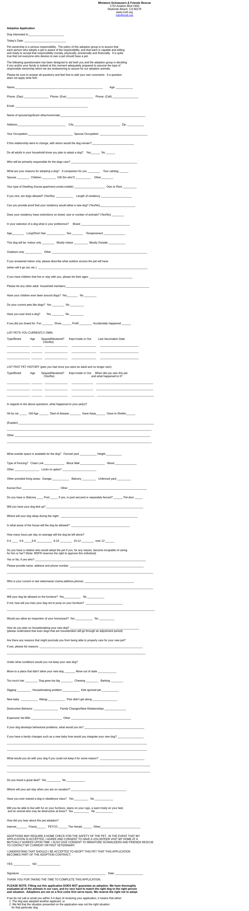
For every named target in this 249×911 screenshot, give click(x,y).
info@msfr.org (124, 15)
